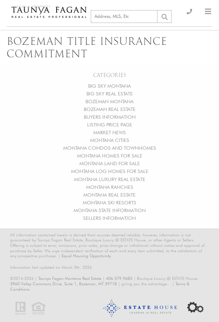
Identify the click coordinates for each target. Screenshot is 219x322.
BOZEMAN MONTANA (109, 101)
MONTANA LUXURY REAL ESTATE (109, 179)
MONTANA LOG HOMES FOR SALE (109, 171)
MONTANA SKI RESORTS (109, 202)
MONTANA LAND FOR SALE (109, 163)
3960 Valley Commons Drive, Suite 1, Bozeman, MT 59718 (63, 283)
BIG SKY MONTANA (109, 86)
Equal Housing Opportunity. (86, 255)
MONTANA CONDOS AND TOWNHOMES (109, 148)
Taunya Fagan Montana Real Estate (69, 278)
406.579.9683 (119, 278)
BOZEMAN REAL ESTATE (110, 109)
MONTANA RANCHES (109, 187)
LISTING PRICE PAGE (109, 124)
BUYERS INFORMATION (110, 117)
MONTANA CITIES (109, 140)
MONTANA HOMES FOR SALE (109, 155)
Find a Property (34, 7)
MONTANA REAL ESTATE (109, 195)
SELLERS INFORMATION (109, 218)
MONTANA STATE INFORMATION (110, 210)
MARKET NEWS (109, 132)
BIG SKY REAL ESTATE (109, 93)
